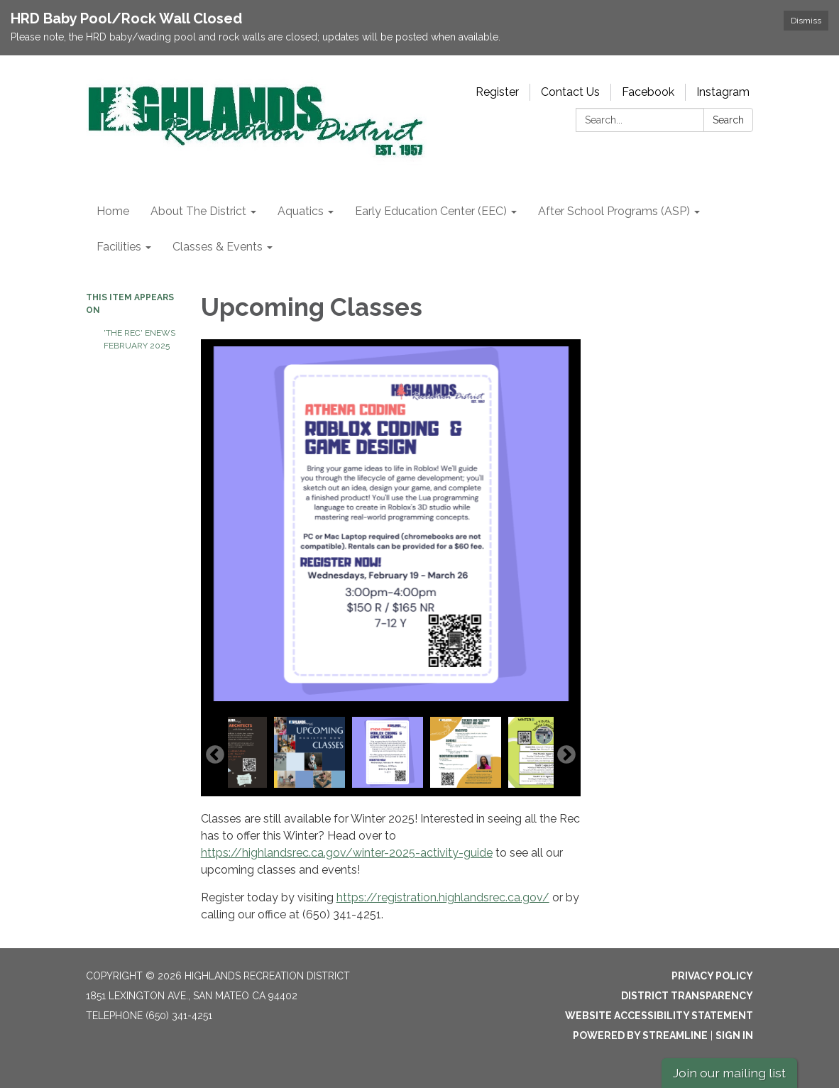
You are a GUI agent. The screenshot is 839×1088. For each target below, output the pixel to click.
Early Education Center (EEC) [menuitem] (431, 211)
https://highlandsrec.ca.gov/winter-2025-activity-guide (347, 852)
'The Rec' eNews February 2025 (139, 339)
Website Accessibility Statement (659, 1015)
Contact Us (570, 92)
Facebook (648, 92)
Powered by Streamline (640, 1035)
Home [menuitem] (113, 211)
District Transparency (687, 995)
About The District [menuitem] (198, 211)
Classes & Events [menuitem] (217, 246)
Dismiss (806, 21)
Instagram (723, 92)
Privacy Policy (712, 976)
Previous (215, 755)
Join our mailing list (729, 1072)
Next (566, 755)
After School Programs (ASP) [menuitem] (614, 211)
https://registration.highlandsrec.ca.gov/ (442, 897)
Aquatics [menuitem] (301, 211)
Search (728, 120)
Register (497, 92)
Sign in (734, 1035)
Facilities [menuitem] (119, 246)
